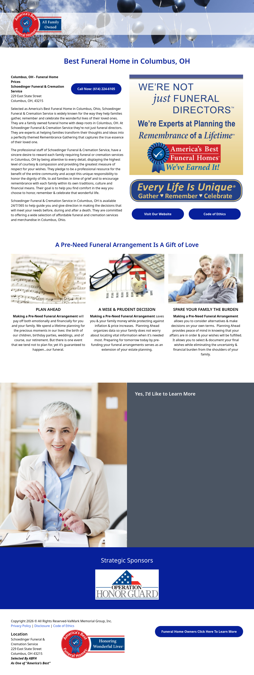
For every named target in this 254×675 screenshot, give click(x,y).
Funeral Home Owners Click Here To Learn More (199, 631)
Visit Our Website (157, 214)
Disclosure (42, 626)
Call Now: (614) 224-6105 (96, 89)
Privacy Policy (21, 626)
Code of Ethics (215, 214)
